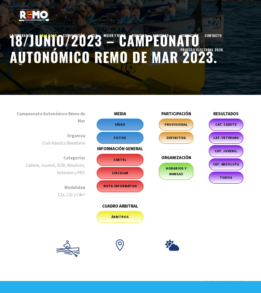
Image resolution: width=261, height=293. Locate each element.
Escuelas (161, 35)
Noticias (139, 35)
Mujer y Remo (114, 35)
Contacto (213, 35)
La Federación (21, 35)
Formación (189, 35)
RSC (94, 35)
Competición (74, 35)
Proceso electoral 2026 (201, 49)
